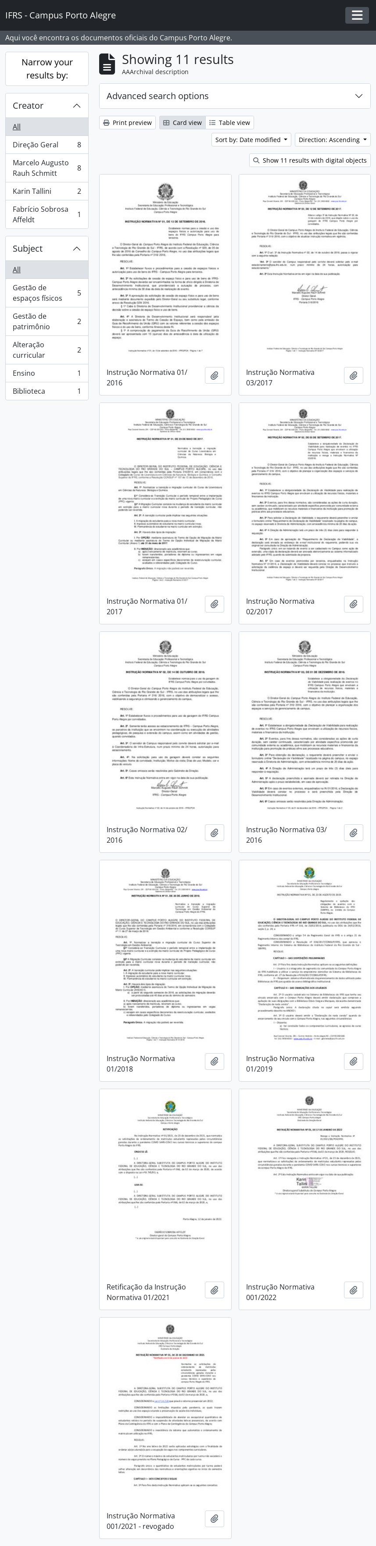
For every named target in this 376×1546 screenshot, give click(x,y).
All (17, 127)
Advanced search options (158, 96)
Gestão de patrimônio (46, 321)
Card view (182, 122)
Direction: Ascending (330, 139)
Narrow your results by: (47, 68)
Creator (28, 105)
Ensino (46, 375)
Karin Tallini (46, 193)
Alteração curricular (46, 350)
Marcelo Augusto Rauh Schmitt (46, 168)
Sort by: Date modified (249, 139)
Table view (229, 122)
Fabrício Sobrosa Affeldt (46, 214)
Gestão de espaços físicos (46, 293)
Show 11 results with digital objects (310, 160)
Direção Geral (46, 146)
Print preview (127, 122)
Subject (28, 248)
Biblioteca (46, 393)
